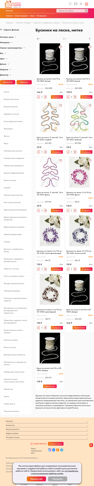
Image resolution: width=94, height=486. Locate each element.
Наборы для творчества (14, 372)
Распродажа (41, 16)
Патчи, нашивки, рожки (14, 276)
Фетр (6, 143)
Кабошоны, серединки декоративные (13, 260)
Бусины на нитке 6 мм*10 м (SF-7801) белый (78, 80)
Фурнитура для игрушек (14, 227)
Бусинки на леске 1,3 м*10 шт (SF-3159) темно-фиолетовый (49, 252)
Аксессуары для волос (13, 121)
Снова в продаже (21, 16)
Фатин (6, 136)
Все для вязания (11, 107)
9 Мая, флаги (9, 404)
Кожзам (7, 188)
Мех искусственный (12, 202)
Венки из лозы (10, 347)
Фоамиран (8, 129)
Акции (32, 16)
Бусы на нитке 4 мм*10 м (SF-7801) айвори (78, 311)
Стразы (7, 242)
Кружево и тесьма (11, 114)
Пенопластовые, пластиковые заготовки (14, 380)
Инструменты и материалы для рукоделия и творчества (15, 310)
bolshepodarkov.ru (32, 458)
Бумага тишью (10, 180)
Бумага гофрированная (14, 173)
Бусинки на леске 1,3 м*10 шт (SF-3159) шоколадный (49, 311)
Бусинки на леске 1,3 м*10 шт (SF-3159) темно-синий (78, 252)
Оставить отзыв (12, 437)
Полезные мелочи (11, 411)
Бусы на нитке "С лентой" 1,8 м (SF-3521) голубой (50, 138)
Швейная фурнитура (13, 234)
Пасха (6, 396)
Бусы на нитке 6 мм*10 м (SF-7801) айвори (49, 369)
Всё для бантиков (11, 99)
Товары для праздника (14, 165)
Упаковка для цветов (13, 151)
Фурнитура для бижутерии (15, 210)
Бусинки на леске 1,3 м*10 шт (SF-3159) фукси (78, 193)
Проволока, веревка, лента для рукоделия (15, 321)
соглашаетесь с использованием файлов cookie (54, 472)
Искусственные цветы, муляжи (13, 331)
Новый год (8, 389)
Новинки (9, 16)
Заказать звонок (56, 444)
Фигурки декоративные (14, 283)
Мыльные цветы (11, 340)
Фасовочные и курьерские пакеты (15, 363)
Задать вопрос (12, 433)
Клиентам (10, 425)
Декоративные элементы (14, 355)
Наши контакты (12, 429)
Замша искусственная (13, 195)
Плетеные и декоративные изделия (15, 299)
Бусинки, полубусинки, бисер (13, 250)
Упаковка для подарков (14, 158)
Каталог (9, 11)
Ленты (6, 92)
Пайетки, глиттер (11, 269)
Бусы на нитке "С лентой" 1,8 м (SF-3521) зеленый (79, 138)
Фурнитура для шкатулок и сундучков (15, 218)
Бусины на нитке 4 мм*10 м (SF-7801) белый (48, 80)
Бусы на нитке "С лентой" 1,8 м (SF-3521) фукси (50, 193)
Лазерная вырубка (12, 291)
